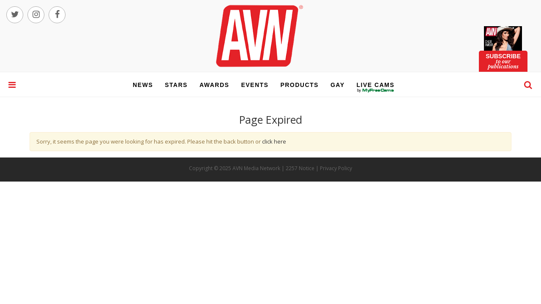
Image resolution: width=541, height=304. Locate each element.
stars (176, 84)
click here (274, 141)
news (143, 84)
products (299, 84)
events (254, 84)
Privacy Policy (336, 168)
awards (214, 84)
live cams (376, 90)
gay (338, 84)
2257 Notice (300, 168)
